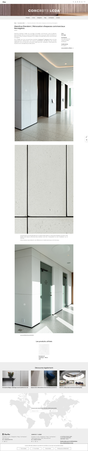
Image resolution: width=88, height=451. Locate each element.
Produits (28, 17)
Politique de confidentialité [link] (63, 448)
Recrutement (5, 438)
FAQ (42, 438)
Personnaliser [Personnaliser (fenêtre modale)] (48, 448)
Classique (46, 39)
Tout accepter (22, 448)
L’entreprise (23, 436)
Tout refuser (36, 448)
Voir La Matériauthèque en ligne (66, 442)
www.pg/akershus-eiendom (27, 335)
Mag (45, 17)
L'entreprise (51, 17)
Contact (58, 17)
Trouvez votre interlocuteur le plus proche (44, 408)
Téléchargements (35, 438)
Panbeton (40, 39)
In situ (33, 17)
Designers (39, 17)
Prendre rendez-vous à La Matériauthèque (68, 441)
